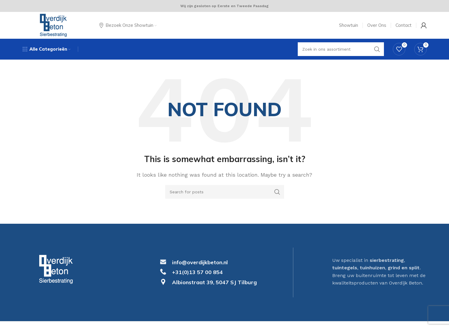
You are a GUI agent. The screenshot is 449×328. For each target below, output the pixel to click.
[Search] (224, 192)
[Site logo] (53, 25)
